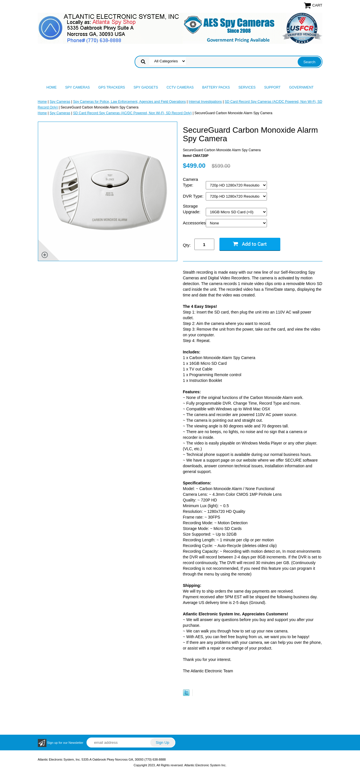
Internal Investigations (205, 102)
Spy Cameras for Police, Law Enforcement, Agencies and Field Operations (129, 102)
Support (272, 87)
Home (51, 87)
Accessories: (194, 222)
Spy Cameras (77, 87)
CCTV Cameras (180, 87)
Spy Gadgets (145, 87)
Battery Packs (216, 87)
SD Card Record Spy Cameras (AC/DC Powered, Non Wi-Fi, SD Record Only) (132, 113)
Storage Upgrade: (192, 209)
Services (247, 87)
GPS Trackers (111, 87)
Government (301, 87)
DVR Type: (194, 196)
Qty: (187, 245)
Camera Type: (190, 182)
